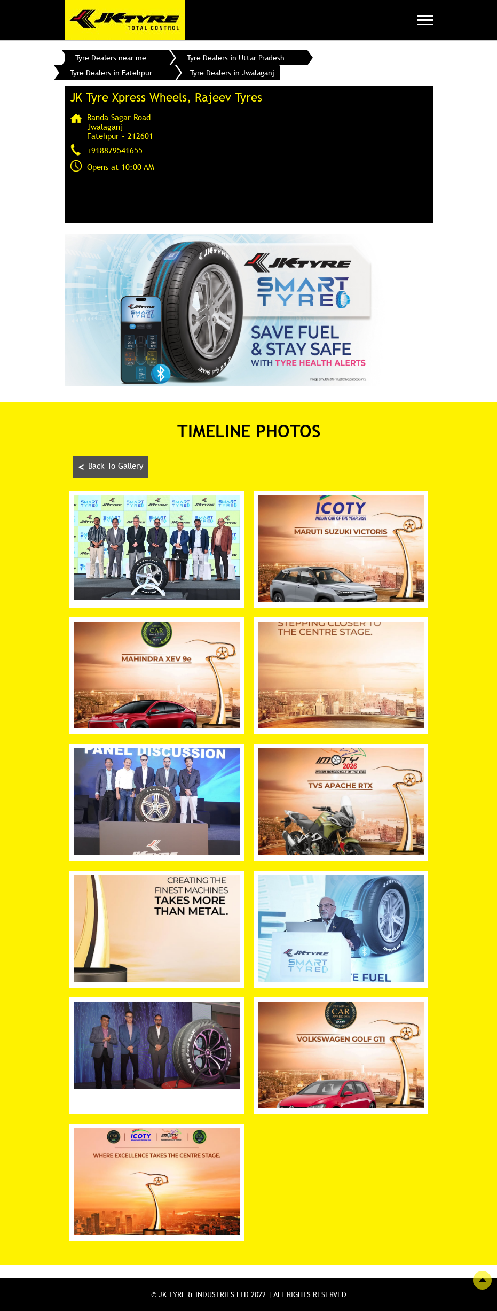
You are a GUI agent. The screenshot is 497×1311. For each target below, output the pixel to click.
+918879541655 (115, 150)
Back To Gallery (110, 467)
